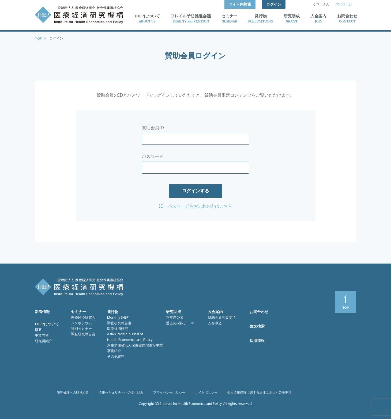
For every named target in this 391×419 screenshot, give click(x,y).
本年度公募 (174, 317)
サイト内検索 (240, 4)
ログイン (273, 4)
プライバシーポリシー (169, 392)
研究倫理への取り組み (73, 392)
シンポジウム (81, 323)
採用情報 (257, 340)
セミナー (78, 311)
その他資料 (116, 356)
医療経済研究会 (83, 317)
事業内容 (42, 335)
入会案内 (215, 311)
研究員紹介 (43, 340)
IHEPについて (47, 323)
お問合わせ (259, 311)
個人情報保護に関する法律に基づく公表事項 (259, 392)
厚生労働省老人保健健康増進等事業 (135, 345)
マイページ (344, 4)
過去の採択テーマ (180, 323)
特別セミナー (81, 328)
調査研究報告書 (119, 323)
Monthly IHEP (118, 317)
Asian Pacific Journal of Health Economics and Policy (130, 337)
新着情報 (42, 311)
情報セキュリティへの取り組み (121, 392)
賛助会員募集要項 (222, 317)
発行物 (112, 311)
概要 (38, 329)
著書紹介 (114, 350)
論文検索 (257, 326)
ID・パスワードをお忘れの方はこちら (195, 206)
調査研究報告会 (83, 334)
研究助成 (173, 311)
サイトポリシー (206, 392)
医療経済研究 (117, 328)
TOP (38, 38)
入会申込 (215, 323)
